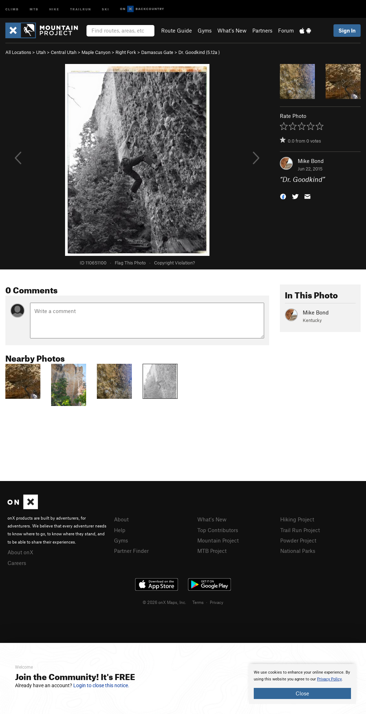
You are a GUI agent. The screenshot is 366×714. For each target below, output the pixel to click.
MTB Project (212, 550)
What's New (232, 30)
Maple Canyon (95, 52)
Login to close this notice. (101, 685)
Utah (41, 52)
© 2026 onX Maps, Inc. (164, 602)
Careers (17, 563)
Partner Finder (131, 550)
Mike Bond (311, 161)
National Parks (297, 550)
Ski (105, 8)
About (121, 519)
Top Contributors (217, 530)
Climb (12, 8)
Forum (286, 30)
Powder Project (298, 540)
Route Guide (176, 30)
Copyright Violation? (174, 263)
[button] (283, 196)
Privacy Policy (329, 679)
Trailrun (80, 8)
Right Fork (125, 52)
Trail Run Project (300, 530)
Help (119, 530)
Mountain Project (218, 540)
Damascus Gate (157, 52)
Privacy (216, 602)
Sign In (347, 30)
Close (302, 693)
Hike (54, 8)
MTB (34, 8)
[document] (302, 684)
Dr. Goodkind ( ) (199, 52)
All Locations (18, 52)
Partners (262, 30)
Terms (198, 602)
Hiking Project (297, 519)
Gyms (205, 30)
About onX (20, 552)
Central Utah (63, 52)
